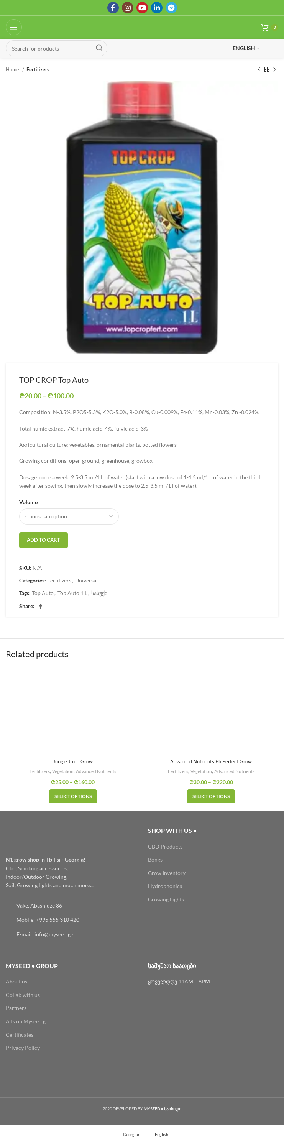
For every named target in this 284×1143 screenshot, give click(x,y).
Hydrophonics (165, 886)
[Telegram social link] (171, 7)
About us (16, 981)
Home (13, 69)
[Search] (56, 48)
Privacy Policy (23, 1047)
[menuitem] (128, 1134)
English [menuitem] (161, 1134)
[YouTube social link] (142, 7)
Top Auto (43, 593)
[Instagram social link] (127, 7)
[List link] (71, 905)
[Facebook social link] (113, 7)
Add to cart (43, 540)
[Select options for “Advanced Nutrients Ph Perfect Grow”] (211, 796)
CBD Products (165, 846)
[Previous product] (259, 70)
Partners (16, 1008)
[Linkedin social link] (157, 7)
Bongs (155, 859)
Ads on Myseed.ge (27, 1021)
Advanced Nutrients (98, 771)
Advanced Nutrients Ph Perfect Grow (211, 761)
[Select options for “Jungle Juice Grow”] (73, 796)
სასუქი (99, 593)
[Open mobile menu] (14, 27)
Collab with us (23, 995)
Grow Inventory (167, 873)
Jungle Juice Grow (73, 761)
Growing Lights (166, 899)
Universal (86, 580)
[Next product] (274, 70)
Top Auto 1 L (72, 593)
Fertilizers (37, 69)
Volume (28, 502)
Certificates (19, 1034)
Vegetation (62, 771)
